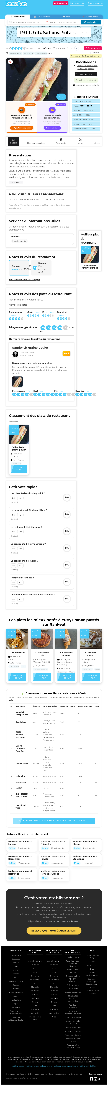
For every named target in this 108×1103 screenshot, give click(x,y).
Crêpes (16, 978)
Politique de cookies (38, 1074)
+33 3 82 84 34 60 (86, 74)
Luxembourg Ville (34, 961)
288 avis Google (33, 48)
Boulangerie (15, 53)
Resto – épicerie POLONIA (20, 734)
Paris (35, 957)
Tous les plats (15, 1007)
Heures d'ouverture (36, 141)
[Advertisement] (90, 189)
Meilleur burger (18, 1066)
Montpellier (35, 1013)
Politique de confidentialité (17, 1074)
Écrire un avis (92, 48)
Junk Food (14, 666)
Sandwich (28, 53)
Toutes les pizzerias (73, 1031)
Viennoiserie (41, 53)
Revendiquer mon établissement (54, 931)
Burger (16, 985)
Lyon (35, 983)
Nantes (35, 994)
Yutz (62, 171)
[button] (21, 117)
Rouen (35, 1002)
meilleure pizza (31, 1066)
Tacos (16, 966)
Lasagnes (16, 996)
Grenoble (35, 998)
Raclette (15, 989)
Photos (13, 141)
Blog (92, 969)
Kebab (24, 666)
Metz (35, 972)
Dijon (35, 1006)
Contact (92, 961)
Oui (13, 498)
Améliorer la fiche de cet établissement (85, 56)
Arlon (35, 968)
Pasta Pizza (21, 782)
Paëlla (15, 970)
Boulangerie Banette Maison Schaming (64, 662)
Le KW (19, 788)
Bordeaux (35, 1009)
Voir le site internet (86, 79)
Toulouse (35, 991)
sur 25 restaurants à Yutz (58, 48)
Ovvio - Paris (73, 988)
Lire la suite (15, 182)
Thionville (35, 976)
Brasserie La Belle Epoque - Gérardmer (73, 978)
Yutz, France (18, 460)
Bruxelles (35, 965)
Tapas (15, 1004)
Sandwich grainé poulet (30, 347)
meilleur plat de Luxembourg (65, 1066)
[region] (54, 758)
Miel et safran (22, 763)
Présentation (61, 141)
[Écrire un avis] (60, 3)
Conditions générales (57, 1074)
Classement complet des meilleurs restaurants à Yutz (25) (55, 821)
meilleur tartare (45, 1066)
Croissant (62, 672)
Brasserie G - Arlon (73, 992)
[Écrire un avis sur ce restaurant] (52, 117)
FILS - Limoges (73, 985)
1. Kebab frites (17, 652)
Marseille (35, 987)
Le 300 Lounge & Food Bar (20, 748)
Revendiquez (26, 205)
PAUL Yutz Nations (16, 455)
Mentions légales (75, 1074)
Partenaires (92, 965)
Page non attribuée (80, 33)
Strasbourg (35, 979)
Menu (80, 141)
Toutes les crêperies (73, 1035)
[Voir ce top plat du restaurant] (90, 254)
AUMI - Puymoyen (73, 1017)
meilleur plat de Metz (87, 1066)
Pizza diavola (16, 955)
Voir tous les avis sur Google (24, 279)
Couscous (16, 959)
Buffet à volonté (16, 992)
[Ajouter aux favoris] (10, 61)
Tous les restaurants (73, 1027)
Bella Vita (20, 776)
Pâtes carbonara (16, 981)
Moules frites (16, 1000)
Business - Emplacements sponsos (92, 990)
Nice (54, 1017)
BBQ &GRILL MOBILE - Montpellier (73, 998)
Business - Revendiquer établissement (92, 981)
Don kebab (21, 722)
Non (20, 498)
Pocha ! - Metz (73, 957)
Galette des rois (41, 669)
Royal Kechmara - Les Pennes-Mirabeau (73, 963)
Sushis (16, 974)
